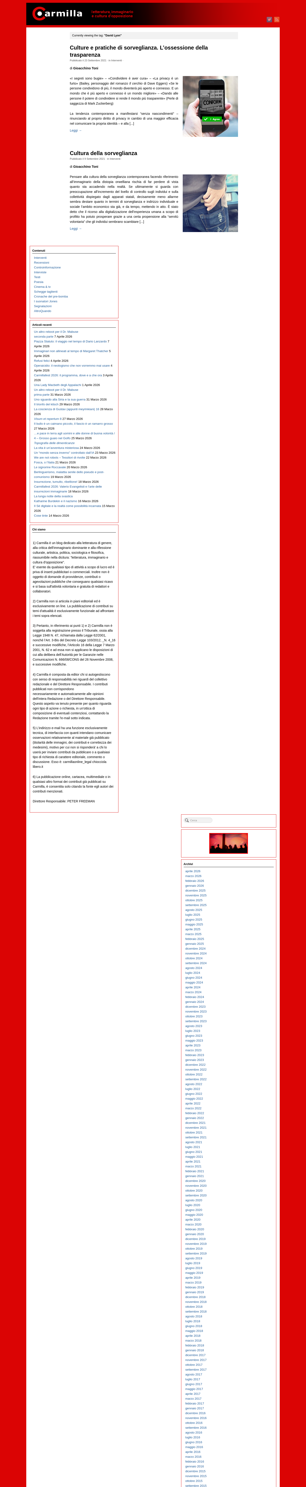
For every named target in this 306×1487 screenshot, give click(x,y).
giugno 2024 (244, 196)
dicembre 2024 (246, 167)
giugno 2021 (244, 370)
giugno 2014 (244, 777)
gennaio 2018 (245, 569)
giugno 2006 (244, 1241)
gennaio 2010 (245, 1033)
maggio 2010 (244, 1014)
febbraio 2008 (245, 1144)
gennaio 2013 (245, 859)
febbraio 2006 (245, 1261)
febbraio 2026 (245, 99)
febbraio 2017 (245, 622)
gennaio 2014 (245, 801)
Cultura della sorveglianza (113, 158)
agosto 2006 (244, 1232)
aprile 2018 (243, 554)
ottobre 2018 (244, 525)
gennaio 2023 (245, 278)
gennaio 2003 (245, 1440)
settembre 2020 (246, 414)
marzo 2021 (244, 385)
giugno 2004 (244, 1357)
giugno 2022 (244, 312)
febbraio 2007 (245, 1202)
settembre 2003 (246, 1401)
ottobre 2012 (244, 873)
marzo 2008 (244, 1140)
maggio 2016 (244, 665)
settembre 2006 (246, 1227)
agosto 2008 (244, 1115)
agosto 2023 (244, 244)
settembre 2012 (246, 878)
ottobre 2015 (244, 699)
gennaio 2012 (245, 917)
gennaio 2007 (245, 1207)
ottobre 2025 (244, 119)
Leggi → (85, 140)
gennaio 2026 (245, 104)
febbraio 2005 (245, 1319)
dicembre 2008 (246, 1096)
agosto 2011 (244, 941)
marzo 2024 (244, 210)
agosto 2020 (244, 419)
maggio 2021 (244, 375)
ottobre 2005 (244, 1280)
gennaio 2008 (245, 1149)
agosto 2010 (244, 999)
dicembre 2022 (246, 283)
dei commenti (248, 1470)
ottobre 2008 (244, 1106)
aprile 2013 (243, 844)
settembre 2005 (246, 1285)
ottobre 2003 (244, 1396)
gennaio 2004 (245, 1382)
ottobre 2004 (244, 1338)
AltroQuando (42, 98)
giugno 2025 (244, 138)
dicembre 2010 (246, 980)
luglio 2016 (243, 656)
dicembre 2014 (246, 748)
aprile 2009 (243, 1077)
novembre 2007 (246, 1159)
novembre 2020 (246, 404)
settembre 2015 (246, 704)
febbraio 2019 (245, 506)
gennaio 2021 (245, 394)
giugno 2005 (244, 1299)
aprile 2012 (243, 902)
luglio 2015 (243, 714)
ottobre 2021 (244, 351)
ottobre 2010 (244, 990)
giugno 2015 (244, 719)
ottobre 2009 (244, 1048)
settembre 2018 (246, 530)
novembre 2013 (246, 811)
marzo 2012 (244, 907)
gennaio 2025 (245, 162)
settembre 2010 (246, 994)
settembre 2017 (246, 588)
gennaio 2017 (245, 627)
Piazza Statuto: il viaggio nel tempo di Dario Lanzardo (51, 143)
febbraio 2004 (245, 1377)
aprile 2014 (243, 786)
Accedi (240, 1461)
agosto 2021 (244, 360)
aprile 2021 (243, 380)
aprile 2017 (243, 612)
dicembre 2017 (246, 573)
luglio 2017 (243, 598)
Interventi (126, 60)
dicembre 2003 (246, 1386)
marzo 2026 (244, 94)
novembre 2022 (246, 288)
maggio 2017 (244, 607)
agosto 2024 (244, 186)
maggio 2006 (244, 1246)
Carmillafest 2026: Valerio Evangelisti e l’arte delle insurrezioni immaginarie (51, 409)
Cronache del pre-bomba (51, 83)
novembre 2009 (246, 1043)
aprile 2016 (243, 670)
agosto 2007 (244, 1173)
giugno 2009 (244, 1067)
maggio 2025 (244, 143)
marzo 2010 (244, 1023)
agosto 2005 (244, 1290)
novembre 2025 (246, 114)
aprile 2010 (243, 1019)
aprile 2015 (243, 728)
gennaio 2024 (245, 220)
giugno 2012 (244, 893)
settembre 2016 (246, 646)
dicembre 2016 (246, 631)
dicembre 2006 (246, 1212)
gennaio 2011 (245, 975)
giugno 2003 (244, 1415)
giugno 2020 (244, 428)
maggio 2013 (244, 840)
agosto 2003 (244, 1406)
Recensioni (41, 49)
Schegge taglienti (46, 78)
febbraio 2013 (245, 854)
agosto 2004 (244, 1348)
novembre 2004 (246, 1333)
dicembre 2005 (246, 1270)
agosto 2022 (244, 302)
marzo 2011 (244, 965)
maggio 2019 (244, 491)
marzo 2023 (244, 269)
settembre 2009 (246, 1052)
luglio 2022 (243, 307)
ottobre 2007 (244, 1164)
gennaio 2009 (245, 1091)
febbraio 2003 (245, 1435)
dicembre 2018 (246, 515)
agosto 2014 (244, 767)
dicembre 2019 (246, 457)
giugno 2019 (244, 486)
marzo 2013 (244, 849)
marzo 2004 (244, 1372)
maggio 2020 (244, 433)
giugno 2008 (244, 1125)
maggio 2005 (244, 1304)
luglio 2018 (243, 540)
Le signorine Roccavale (50, 370)
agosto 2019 (244, 477)
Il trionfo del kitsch (46, 235)
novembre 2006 (246, 1217)
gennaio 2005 (245, 1323)
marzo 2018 (244, 559)
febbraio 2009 (245, 1086)
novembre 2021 (246, 346)
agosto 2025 (244, 128)
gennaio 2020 (245, 452)
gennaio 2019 (245, 510)
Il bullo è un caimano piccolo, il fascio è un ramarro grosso (48, 273)
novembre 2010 (246, 985)
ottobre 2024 (244, 177)
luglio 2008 (243, 1120)
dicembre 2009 (246, 1038)
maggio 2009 (244, 1072)
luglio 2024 (243, 191)
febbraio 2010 (245, 1028)
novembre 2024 (246, 172)
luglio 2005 (243, 1294)
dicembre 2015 (246, 690)
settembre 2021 (246, 356)
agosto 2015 (244, 709)
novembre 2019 (246, 462)
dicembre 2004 (246, 1328)
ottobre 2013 (244, 815)
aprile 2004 (243, 1367)
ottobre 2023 (244, 235)
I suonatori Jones (45, 88)
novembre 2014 (246, 752)
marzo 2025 (244, 152)
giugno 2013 (244, 835)
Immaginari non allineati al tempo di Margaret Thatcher (52, 157)
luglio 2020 (243, 423)
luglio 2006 (243, 1236)
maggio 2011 (244, 956)
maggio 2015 (244, 723)
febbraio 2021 (245, 390)
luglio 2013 (243, 830)
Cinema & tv (42, 74)
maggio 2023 (244, 259)
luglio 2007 (243, 1178)
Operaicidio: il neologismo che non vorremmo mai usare (51, 177)
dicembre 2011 (246, 922)
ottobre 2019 (244, 467)
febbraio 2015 (245, 738)
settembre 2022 (246, 298)
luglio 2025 (243, 133)
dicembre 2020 (246, 399)
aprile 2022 (243, 322)
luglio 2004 (243, 1352)
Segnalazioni (43, 93)
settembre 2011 (246, 936)
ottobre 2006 (244, 1222)
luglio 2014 (243, 772)
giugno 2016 (244, 661)
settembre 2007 (246, 1169)
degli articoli (247, 1466)
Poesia (39, 69)
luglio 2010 (243, 1004)
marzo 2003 (244, 1430)
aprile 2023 (243, 264)
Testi (37, 64)
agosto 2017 (244, 593)
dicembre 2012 (246, 864)
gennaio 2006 (245, 1265)
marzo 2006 (244, 1256)
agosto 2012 (244, 883)
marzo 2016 (244, 675)
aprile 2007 (243, 1193)
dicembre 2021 (246, 341)
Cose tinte (41, 457)
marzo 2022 (244, 327)
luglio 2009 (243, 1062)
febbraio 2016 (245, 680)
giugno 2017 (244, 602)
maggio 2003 (244, 1420)
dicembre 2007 (246, 1154)
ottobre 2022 (244, 293)
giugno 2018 (244, 544)
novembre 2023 (246, 230)
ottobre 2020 (244, 409)
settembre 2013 (246, 820)
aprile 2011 (243, 961)
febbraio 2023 (245, 273)
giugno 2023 (244, 254)
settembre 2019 (246, 472)
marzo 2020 (244, 443)
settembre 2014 (246, 762)
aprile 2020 (243, 438)
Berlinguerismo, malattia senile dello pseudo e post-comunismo (52, 385)
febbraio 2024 (245, 215)
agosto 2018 (244, 535)
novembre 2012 (246, 869)
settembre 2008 (246, 1111)
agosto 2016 (244, 651)
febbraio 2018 (245, 564)
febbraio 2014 (245, 796)
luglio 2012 (243, 888)
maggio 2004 (244, 1362)
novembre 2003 (246, 1391)
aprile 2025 (243, 148)
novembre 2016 (246, 636)
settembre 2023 (246, 239)
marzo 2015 (244, 733)
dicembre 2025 (246, 109)
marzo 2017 (244, 617)
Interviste (40, 59)
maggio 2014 (244, 781)
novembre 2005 (246, 1275)
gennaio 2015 (245, 743)
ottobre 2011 (244, 931)
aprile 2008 (243, 1135)
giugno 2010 (244, 1009)
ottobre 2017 (244, 583)
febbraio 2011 (245, 970)
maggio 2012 (244, 898)
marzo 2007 (244, 1198)
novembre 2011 (246, 927)
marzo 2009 (244, 1082)
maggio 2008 (244, 1130)
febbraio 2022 (245, 331)
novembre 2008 (246, 1101)
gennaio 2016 (245, 685)
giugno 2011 (244, 951)
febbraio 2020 (245, 448)
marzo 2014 (244, 791)
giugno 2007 (244, 1183)
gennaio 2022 (245, 336)
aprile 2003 (243, 1425)
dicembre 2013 (246, 806)
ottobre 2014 (244, 757)
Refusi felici (42, 167)
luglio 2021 (243, 365)
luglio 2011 (243, 946)
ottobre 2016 (244, 641)
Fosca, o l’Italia (44, 361)
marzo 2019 (244, 501)
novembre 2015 (246, 694)
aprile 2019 (243, 496)
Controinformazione (47, 54)
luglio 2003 (243, 1411)
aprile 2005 (243, 1309)
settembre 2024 (246, 181)
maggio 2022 (244, 317)
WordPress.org (246, 1475)
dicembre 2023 (246, 225)
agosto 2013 (244, 825)
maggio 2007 (244, 1188)
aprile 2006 (243, 1251)
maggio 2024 (244, 201)
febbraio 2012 (245, 912)
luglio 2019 (243, 481)
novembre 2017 (246, 578)
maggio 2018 (244, 549)
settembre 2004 (246, 1343)
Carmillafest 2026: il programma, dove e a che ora (51, 191)
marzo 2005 (244, 1314)
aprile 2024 (243, 206)
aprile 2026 (243, 89)
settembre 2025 (246, 123)
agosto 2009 (244, 1057)
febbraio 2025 (245, 157)
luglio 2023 (243, 249)
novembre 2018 (246, 520)
